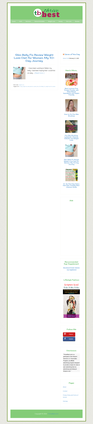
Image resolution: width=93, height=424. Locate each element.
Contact (65, 391)
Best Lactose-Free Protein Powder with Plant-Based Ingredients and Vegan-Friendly (71, 92)
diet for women (33, 86)
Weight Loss (21, 84)
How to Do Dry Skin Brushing (71, 115)
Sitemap (65, 401)
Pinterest (71, 334)
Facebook (71, 339)
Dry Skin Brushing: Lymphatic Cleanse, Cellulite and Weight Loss (71, 138)
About (64, 387)
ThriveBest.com (53, 414)
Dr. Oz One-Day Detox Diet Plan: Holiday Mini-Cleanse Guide (71, 185)
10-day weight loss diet (24, 86)
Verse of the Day (72, 54)
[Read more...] (39, 73)
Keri (38, 86)
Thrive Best (46, 12)
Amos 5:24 (66, 58)
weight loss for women (50, 86)
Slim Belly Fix (42, 86)
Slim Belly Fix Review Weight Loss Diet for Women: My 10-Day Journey (34, 57)
